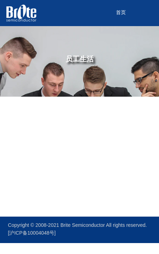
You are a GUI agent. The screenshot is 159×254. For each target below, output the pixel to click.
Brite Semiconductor (83, 225)
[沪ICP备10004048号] (32, 233)
